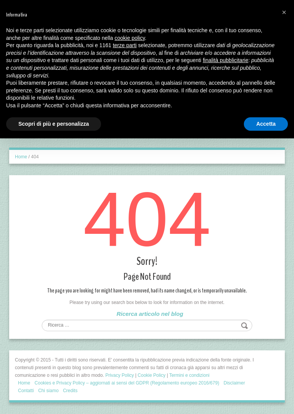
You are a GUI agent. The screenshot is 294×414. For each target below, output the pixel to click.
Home (21, 156)
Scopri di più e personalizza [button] (53, 124)
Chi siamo (48, 390)
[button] (284, 12)
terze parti (125, 45)
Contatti (26, 390)
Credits (70, 390)
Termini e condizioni (189, 375)
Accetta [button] (266, 124)
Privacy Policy (119, 375)
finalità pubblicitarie (225, 60)
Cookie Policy (152, 375)
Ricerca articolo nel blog (149, 313)
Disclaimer (234, 383)
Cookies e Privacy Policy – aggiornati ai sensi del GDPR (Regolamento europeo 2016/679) (126, 383)
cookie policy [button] (129, 38)
